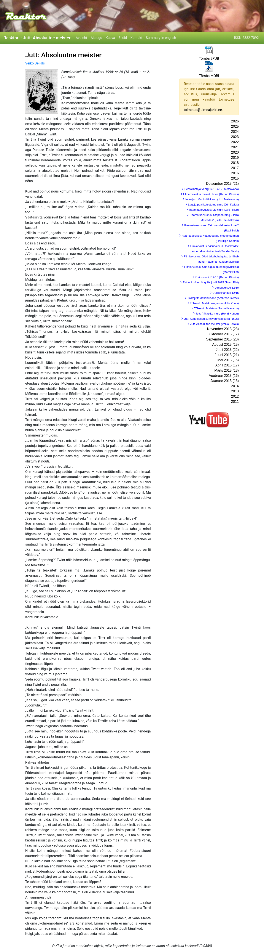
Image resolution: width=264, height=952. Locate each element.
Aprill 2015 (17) (227, 365)
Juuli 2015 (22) (227, 350)
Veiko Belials (35, 63)
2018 (235, 163)
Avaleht (81, 38)
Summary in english (161, 38)
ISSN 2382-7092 (246, 38)
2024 (235, 131)
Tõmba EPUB (209, 58)
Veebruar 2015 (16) (224, 375)
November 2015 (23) (223, 329)
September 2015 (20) (222, 339)
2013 (235, 391)
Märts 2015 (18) (226, 370)
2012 (235, 396)
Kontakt (136, 38)
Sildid (122, 38)
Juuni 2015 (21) (227, 355)
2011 (235, 401)
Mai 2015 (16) (228, 360)
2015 (235, 178)
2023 (235, 137)
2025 (235, 126)
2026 (235, 121)
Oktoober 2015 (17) (224, 334)
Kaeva (110, 38)
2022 (235, 142)
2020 (235, 152)
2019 (235, 157)
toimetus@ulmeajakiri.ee (203, 110)
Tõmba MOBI (209, 76)
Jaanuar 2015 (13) (224, 381)
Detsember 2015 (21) (222, 183)
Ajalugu (96, 38)
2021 (235, 147)
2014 (235, 386)
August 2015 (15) (225, 344)
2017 (235, 168)
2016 (235, 173)
